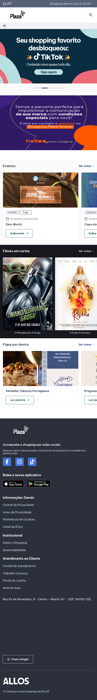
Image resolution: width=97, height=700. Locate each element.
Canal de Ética (13, 526)
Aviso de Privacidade (17, 512)
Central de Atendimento (19, 566)
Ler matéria (20, 400)
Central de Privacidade (18, 505)
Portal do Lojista (14, 580)
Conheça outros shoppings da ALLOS (26, 691)
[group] (48, 56)
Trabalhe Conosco (15, 573)
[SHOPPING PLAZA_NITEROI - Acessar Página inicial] (18, 15)
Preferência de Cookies (19, 519)
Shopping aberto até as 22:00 (72, 3)
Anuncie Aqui (12, 588)
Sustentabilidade (14, 550)
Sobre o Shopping (15, 542)
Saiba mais (19, 233)
